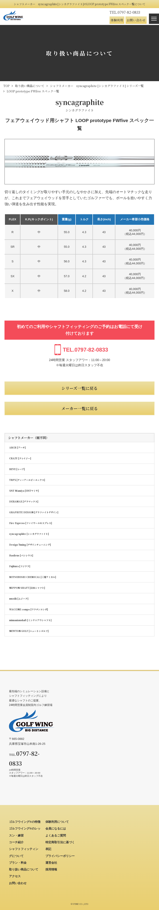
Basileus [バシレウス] (21, 555)
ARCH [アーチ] (17, 447)
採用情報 (51, 869)
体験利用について (57, 821)
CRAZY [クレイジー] (20, 458)
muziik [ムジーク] (18, 598)
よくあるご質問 (55, 835)
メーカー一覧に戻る (79, 408)
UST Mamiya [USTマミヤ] (24, 490)
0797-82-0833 (125, 12)
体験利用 (117, 20)
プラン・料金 (18, 862)
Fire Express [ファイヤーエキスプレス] (30, 523)
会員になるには (55, 828)
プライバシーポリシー (60, 856)
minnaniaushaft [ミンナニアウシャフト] (30, 620)
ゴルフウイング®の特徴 (24, 821)
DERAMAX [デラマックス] (23, 501)
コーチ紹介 (16, 842)
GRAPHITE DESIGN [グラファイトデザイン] (33, 512)
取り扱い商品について (23, 869)
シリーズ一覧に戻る (79, 388)
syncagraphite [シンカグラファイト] (29, 533)
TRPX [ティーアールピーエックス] (27, 480)
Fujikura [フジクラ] (19, 566)
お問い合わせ (136, 20)
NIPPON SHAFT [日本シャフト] (27, 587)
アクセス (15, 876)
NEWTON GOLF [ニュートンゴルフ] (29, 631)
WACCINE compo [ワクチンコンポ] (28, 609)
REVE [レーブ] (17, 469)
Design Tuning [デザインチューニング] (30, 544)
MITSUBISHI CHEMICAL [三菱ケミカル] (32, 577)
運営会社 (51, 862)
